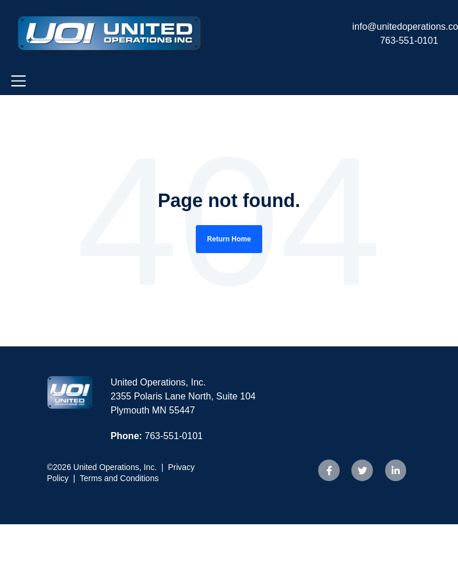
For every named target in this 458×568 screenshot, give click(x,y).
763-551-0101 (409, 40)
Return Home (229, 239)
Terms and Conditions (119, 478)
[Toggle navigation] (18, 81)
